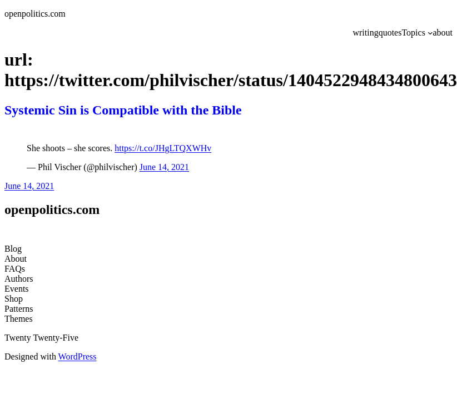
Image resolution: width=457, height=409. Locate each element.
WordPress (77, 356)
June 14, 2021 (164, 167)
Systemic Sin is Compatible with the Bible (123, 110)
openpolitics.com (35, 13)
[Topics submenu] (430, 33)
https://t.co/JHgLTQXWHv (163, 148)
